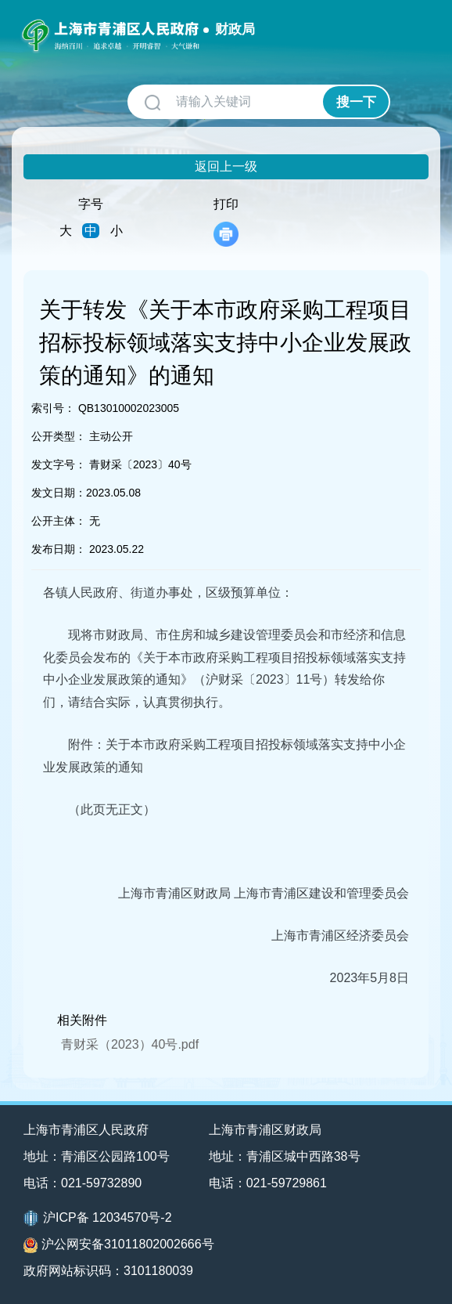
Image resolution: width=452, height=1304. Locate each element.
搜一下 (356, 102)
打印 (226, 222)
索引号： (53, 408)
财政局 (235, 29)
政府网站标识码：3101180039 (108, 1270)
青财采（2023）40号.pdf (130, 1044)
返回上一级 (226, 166)
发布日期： (58, 549)
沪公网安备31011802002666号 (118, 1245)
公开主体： (58, 521)
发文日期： (58, 492)
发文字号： (58, 464)
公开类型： (58, 436)
